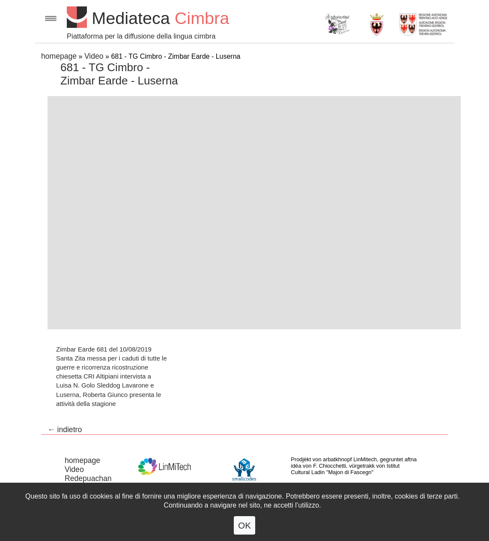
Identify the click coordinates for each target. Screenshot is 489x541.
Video (94, 56)
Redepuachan (88, 478)
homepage (59, 56)
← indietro (65, 429)
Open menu (50, 18)
